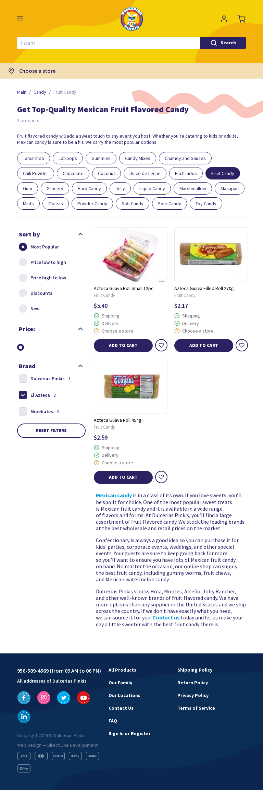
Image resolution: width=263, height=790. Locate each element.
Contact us (166, 617)
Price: (27, 329)
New (28, 308)
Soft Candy (132, 203)
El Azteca (36, 395)
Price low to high (41, 262)
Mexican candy (114, 495)
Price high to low (41, 278)
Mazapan (230, 188)
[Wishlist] (161, 345)
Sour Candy (169, 203)
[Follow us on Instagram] (44, 698)
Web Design (29, 745)
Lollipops (68, 158)
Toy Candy (206, 203)
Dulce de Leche (145, 173)
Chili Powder (35, 173)
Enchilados (186, 173)
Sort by (29, 234)
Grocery (55, 188)
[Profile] (224, 18)
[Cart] (241, 18)
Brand (27, 366)
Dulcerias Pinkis (44, 378)
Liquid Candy (152, 188)
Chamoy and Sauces (185, 158)
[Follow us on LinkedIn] (24, 716)
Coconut (106, 173)
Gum (27, 188)
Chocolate (73, 173)
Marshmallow (192, 188)
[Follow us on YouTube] (83, 698)
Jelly (120, 188)
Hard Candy (89, 188)
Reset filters (51, 430)
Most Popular (38, 247)
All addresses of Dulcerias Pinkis (52, 681)
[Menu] (20, 18)
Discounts (34, 293)
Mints (28, 203)
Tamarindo (33, 158)
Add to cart (123, 345)
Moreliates (38, 411)
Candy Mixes (137, 158)
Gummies (101, 158)
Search (228, 43)
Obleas (55, 203)
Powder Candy (92, 203)
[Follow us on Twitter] (64, 698)
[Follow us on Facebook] (24, 698)
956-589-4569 (33, 670)
